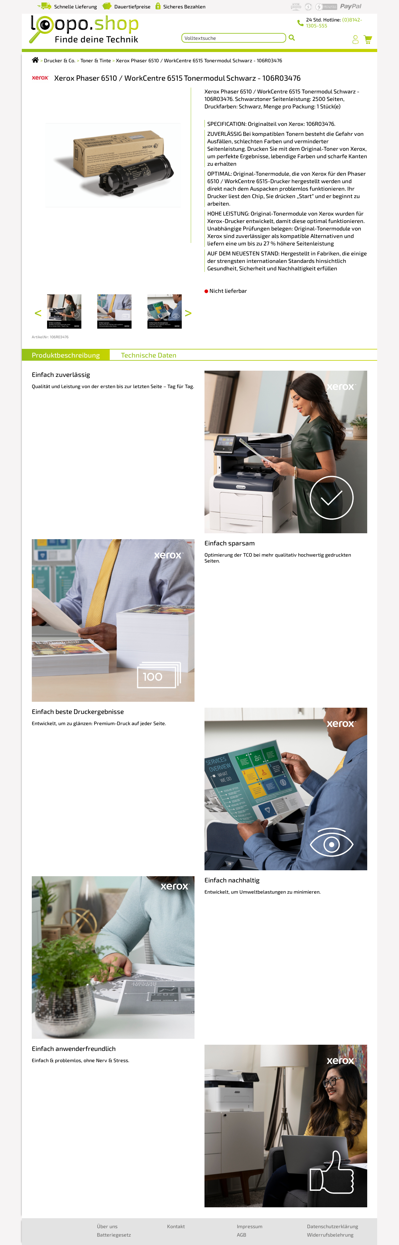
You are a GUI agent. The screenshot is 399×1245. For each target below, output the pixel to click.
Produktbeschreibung (66, 355)
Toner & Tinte (95, 60)
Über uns (107, 1226)
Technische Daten (148, 355)
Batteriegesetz (114, 1235)
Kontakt (176, 1226)
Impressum (249, 1226)
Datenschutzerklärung (332, 1226)
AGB (241, 1235)
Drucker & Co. (59, 60)
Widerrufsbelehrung (330, 1235)
